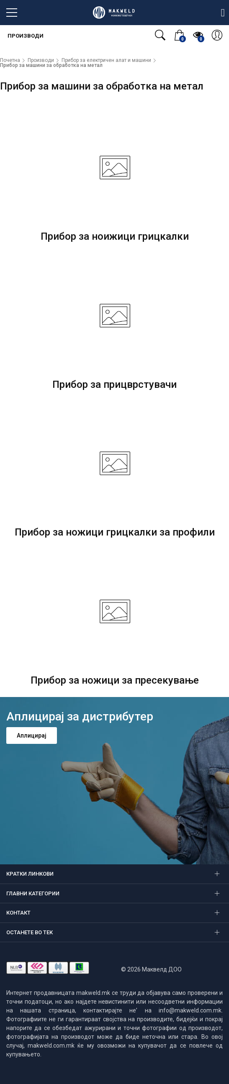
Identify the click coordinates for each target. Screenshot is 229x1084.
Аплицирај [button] (31, 735)
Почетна (10, 60)
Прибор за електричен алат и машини (106, 60)
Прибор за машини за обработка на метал (51, 65)
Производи (25, 36)
